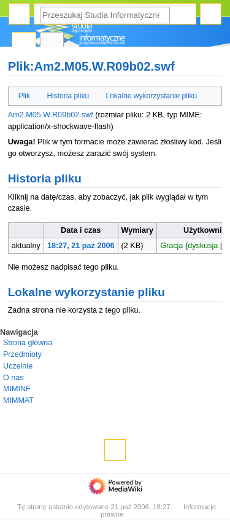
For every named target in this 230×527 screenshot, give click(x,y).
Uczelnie (18, 366)
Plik (24, 96)
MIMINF (17, 389)
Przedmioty (22, 354)
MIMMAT (18, 400)
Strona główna (27, 342)
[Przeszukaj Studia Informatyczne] (105, 15)
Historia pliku (68, 96)
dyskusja (203, 245)
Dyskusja (52, 43)
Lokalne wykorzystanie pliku (151, 96)
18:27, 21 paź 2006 (81, 245)
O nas (13, 377)
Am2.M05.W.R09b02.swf (50, 115)
